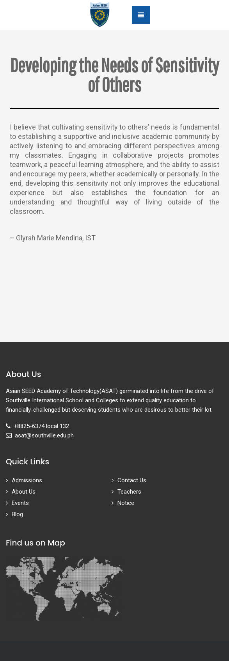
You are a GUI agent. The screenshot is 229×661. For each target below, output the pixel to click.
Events (20, 502)
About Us (24, 491)
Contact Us (131, 480)
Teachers (129, 491)
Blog (17, 514)
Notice (125, 502)
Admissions (27, 480)
